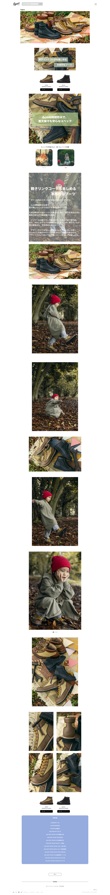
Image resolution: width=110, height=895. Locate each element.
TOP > (55, 874)
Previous (32, 591)
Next (77, 591)
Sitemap (37, 892)
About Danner (26, 892)
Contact (41, 892)
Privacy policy (32, 892)
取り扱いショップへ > (46, 89)
